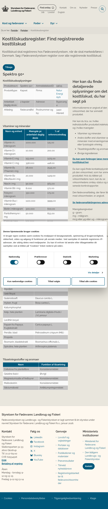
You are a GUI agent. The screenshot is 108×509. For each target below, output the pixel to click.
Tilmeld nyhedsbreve (65, 467)
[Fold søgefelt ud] (102, 9)
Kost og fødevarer (13, 23)
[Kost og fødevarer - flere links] (25, 22)
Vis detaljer (93, 272)
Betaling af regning (12, 463)
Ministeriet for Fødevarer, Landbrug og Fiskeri (95, 444)
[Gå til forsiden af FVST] (17, 9)
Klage (93, 498)
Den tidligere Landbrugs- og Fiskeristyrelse (93, 456)
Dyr (52, 23)
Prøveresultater (66, 461)
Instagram (39, 446)
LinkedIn (38, 437)
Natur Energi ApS (59, 94)
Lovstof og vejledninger (64, 439)
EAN (4, 460)
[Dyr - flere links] (56, 22)
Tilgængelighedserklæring (67, 498)
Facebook (39, 442)
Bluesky (38, 455)
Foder (37, 23)
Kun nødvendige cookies (19, 281)
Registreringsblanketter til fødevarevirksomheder (68, 478)
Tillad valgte (54, 281)
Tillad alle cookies (88, 281)
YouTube (38, 459)
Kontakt (88, 466)
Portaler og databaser (64, 447)
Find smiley (45, 8)
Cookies (8, 498)
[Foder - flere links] (42, 22)
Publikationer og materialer (66, 455)
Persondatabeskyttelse (33, 498)
